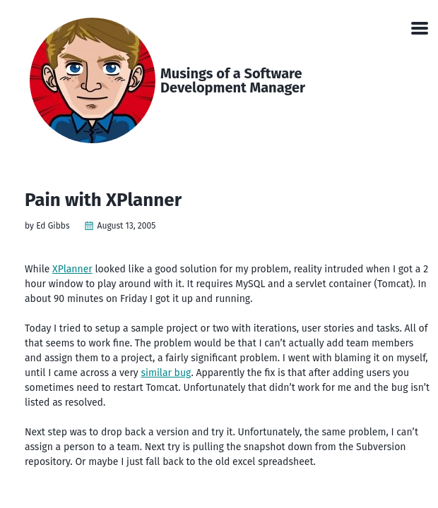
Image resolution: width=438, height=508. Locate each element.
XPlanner (72, 269)
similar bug (166, 373)
